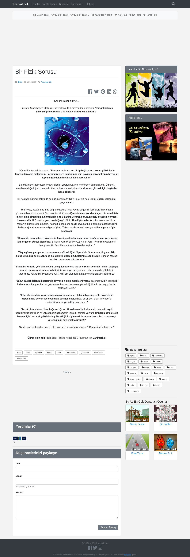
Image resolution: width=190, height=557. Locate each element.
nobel (49, 353)
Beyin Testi (41, 15)
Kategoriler (76, 4)
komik (157, 361)
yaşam (132, 373)
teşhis (143, 385)
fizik (18, 353)
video (144, 361)
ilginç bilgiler (134, 379)
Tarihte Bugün (49, 4)
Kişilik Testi (60, 15)
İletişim (90, 4)
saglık (131, 361)
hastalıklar (133, 391)
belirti (156, 385)
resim (157, 367)
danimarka (21, 358)
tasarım (132, 367)
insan (143, 356)
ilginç (131, 356)
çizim (131, 385)
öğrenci (38, 353)
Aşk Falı (121, 15)
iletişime (127, 555)
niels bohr (98, 353)
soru (28, 353)
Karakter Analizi (102, 15)
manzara (157, 356)
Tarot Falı (150, 15)
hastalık (158, 373)
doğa (145, 367)
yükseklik (85, 353)
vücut (144, 373)
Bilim (20, 82)
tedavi (163, 379)
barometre (71, 353)
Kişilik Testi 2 (80, 15)
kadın (170, 367)
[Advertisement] (67, 42)
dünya (150, 379)
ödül (59, 353)
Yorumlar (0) (46, 82)
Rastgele (64, 4)
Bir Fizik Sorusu (36, 71)
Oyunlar (35, 4)
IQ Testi (135, 15)
